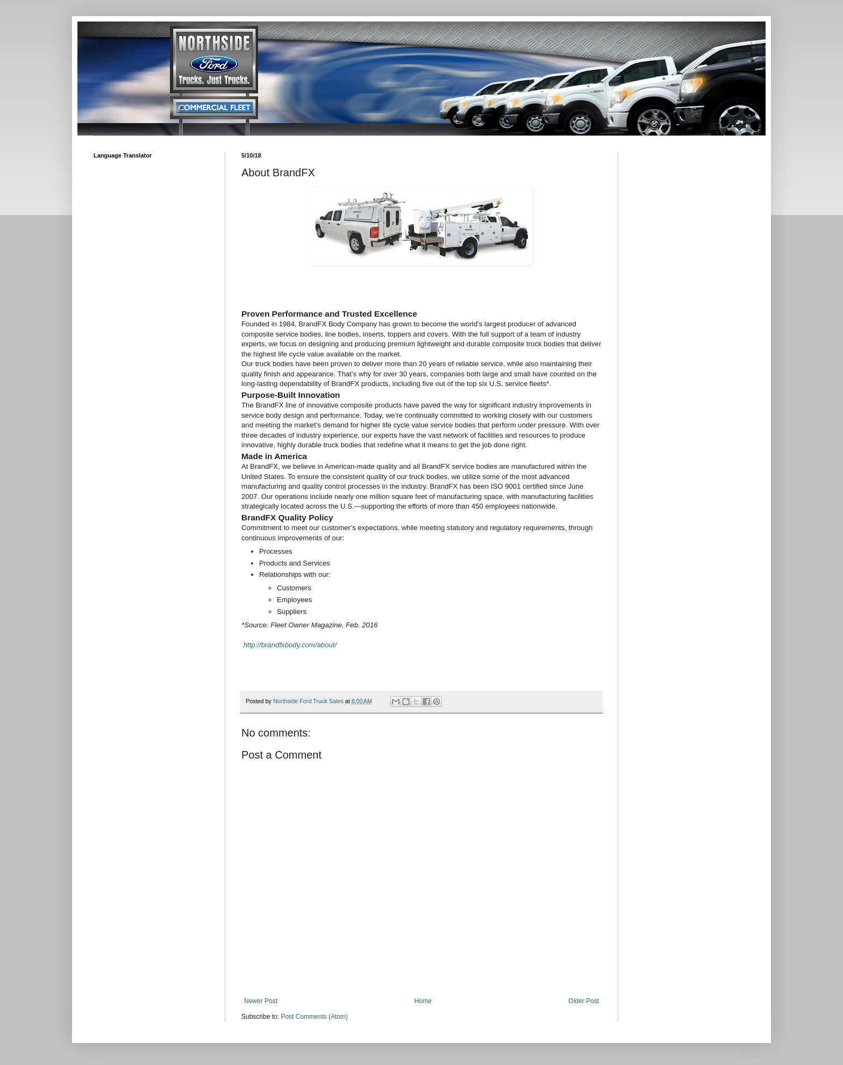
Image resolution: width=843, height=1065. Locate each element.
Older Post (583, 1001)
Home (423, 1001)
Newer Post (260, 1001)
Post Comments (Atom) (314, 1016)
